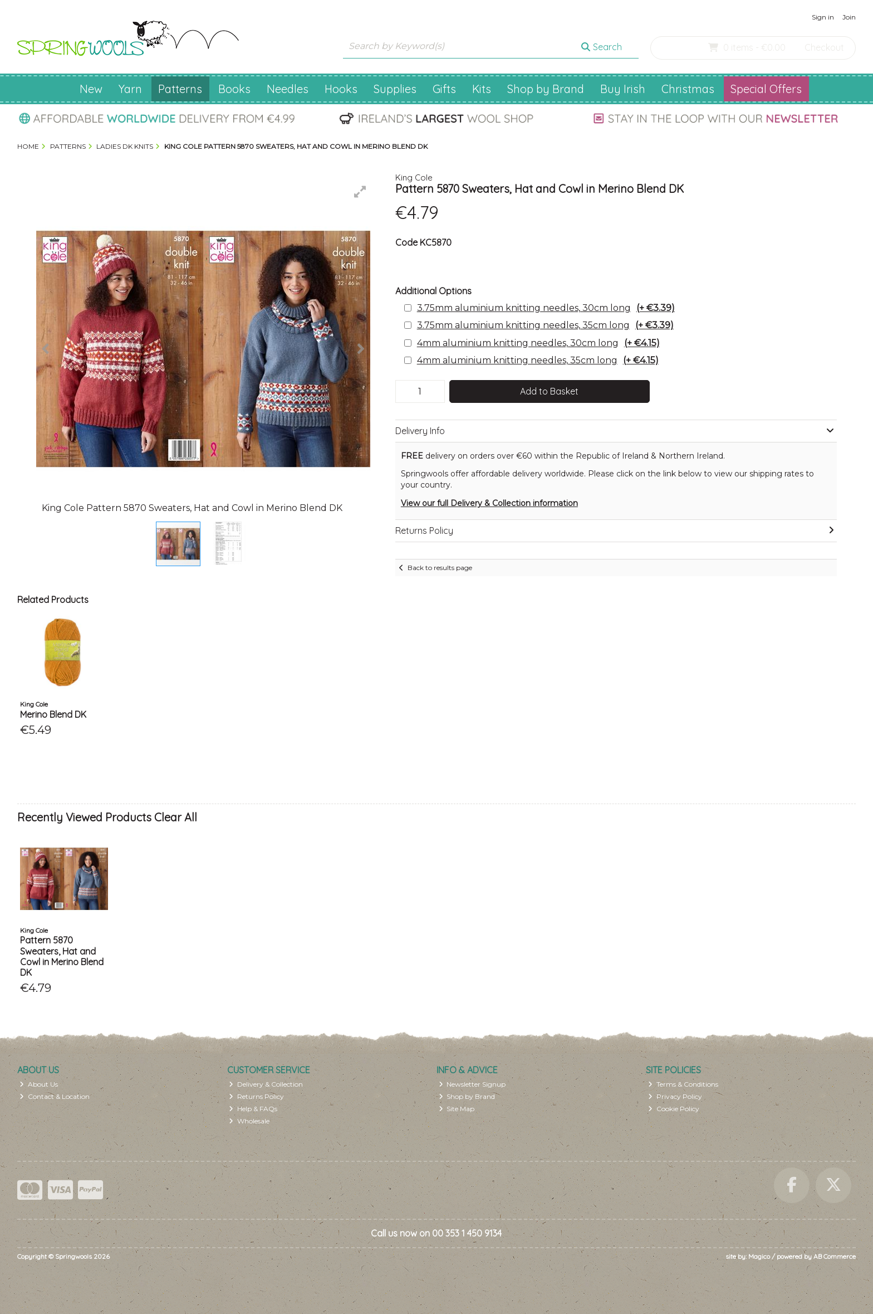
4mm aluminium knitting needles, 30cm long (538, 343)
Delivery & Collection (266, 1084)
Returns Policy (256, 1096)
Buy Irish (622, 89)
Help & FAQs (253, 1108)
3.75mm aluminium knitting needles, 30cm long (546, 308)
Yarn (130, 89)
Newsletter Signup (472, 1084)
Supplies (395, 89)
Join (849, 17)
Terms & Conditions (683, 1084)
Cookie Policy (673, 1108)
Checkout (824, 47)
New (91, 89)
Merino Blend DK (53, 714)
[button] (360, 192)
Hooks (341, 89)
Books (234, 89)
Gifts (444, 89)
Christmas (687, 89)
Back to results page (440, 567)
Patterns (180, 89)
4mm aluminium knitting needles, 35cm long (538, 360)
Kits (481, 89)
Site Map (457, 1108)
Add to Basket (549, 391)
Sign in (823, 17)
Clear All (175, 817)
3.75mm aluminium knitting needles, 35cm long (545, 325)
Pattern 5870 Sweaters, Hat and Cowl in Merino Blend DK (62, 956)
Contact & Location (54, 1096)
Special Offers (766, 89)
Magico (759, 1256)
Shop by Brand (545, 89)
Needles (287, 89)
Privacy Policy (675, 1096)
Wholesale (249, 1121)
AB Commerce (834, 1256)
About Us (38, 1084)
